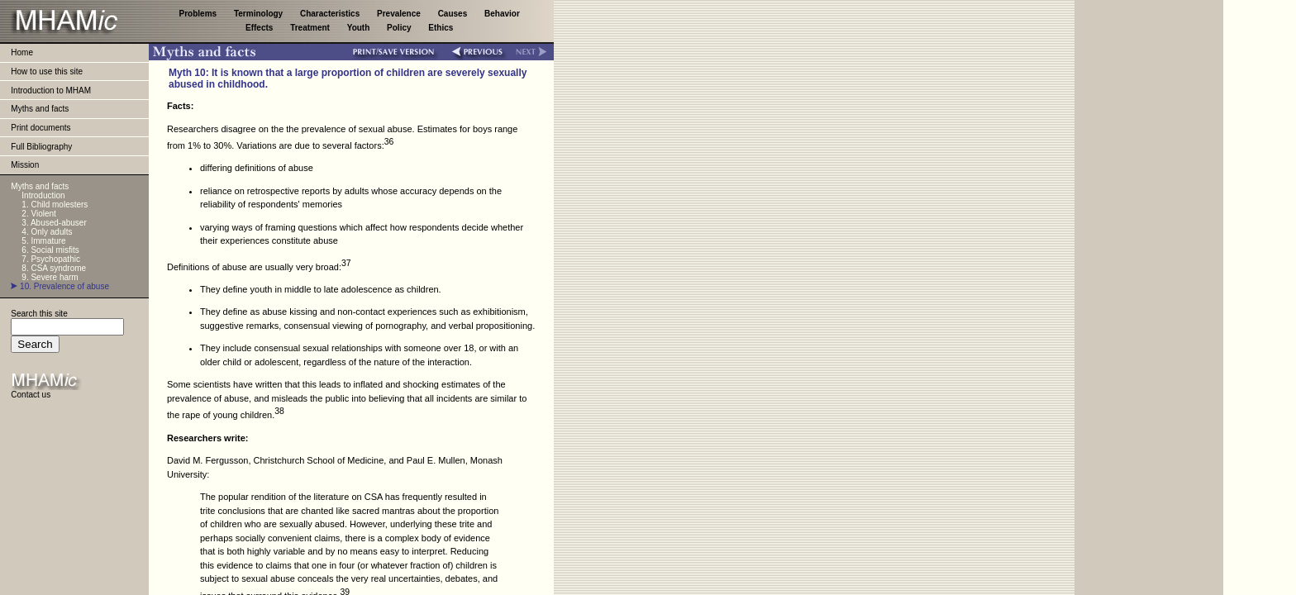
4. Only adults (46, 231)
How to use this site (47, 71)
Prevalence (400, 13)
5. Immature (43, 240)
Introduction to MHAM (51, 90)
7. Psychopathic (50, 259)
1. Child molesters (54, 204)
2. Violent (38, 213)
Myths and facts (40, 108)
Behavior (502, 13)
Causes (453, 13)
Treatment (311, 27)
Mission (25, 164)
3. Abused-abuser (53, 222)
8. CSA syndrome (53, 268)
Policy (400, 27)
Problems (199, 13)
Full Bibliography (41, 146)
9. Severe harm (49, 277)
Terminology (259, 13)
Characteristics (331, 13)
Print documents (40, 127)
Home (22, 52)
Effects (260, 27)
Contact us (30, 394)
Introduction (42, 195)
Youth (359, 27)
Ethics (440, 27)
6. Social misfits (50, 250)
